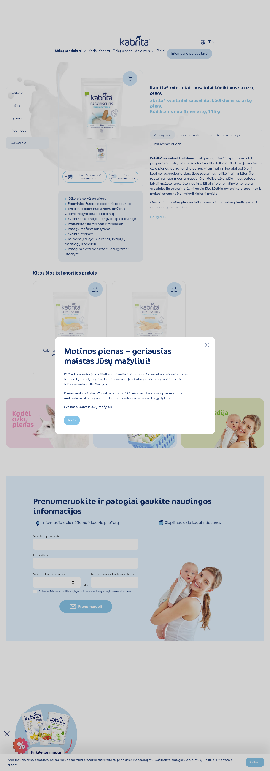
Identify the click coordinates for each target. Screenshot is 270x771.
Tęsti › (72, 420)
